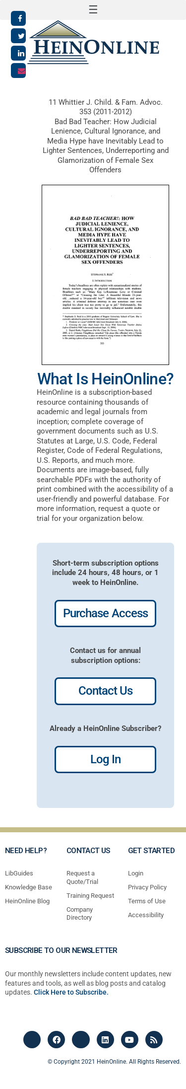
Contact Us (105, 691)
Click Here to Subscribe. (71, 992)
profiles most (119, 796)
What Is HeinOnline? (105, 378)
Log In (105, 759)
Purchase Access (105, 613)
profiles (82, 796)
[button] (93, 10)
